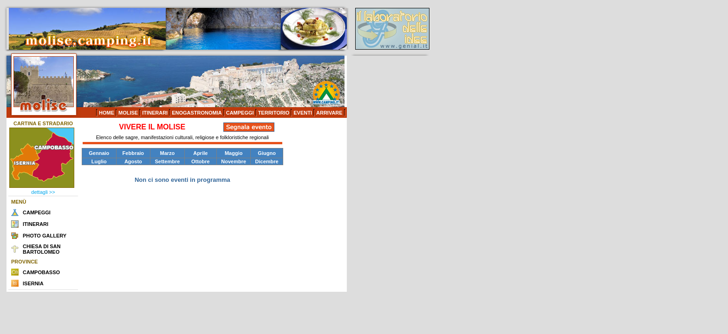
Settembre (167, 161)
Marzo (167, 153)
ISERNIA (33, 283)
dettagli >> (43, 192)
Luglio (99, 161)
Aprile (200, 153)
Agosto (133, 161)
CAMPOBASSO (41, 272)
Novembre (233, 161)
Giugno (267, 153)
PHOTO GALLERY (44, 235)
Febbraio (133, 153)
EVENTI (302, 113)
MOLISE (128, 113)
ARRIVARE (329, 113)
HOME (106, 113)
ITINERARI (155, 113)
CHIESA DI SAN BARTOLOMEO (42, 249)
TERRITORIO (274, 113)
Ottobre (200, 161)
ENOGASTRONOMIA (197, 113)
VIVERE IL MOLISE (152, 127)
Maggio (234, 153)
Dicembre (267, 161)
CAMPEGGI (240, 113)
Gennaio (99, 153)
